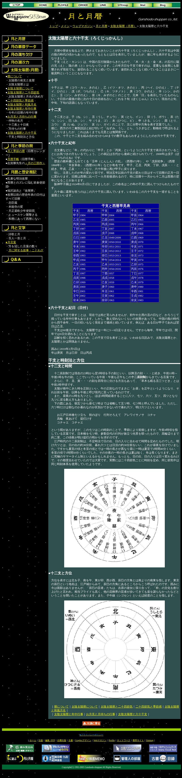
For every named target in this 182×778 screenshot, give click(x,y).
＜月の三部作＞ (35, 163)
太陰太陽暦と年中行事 (21, 108)
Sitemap (149, 740)
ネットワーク (123, 740)
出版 (40, 740)
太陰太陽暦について (20, 88)
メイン (65, 26)
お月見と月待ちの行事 (21, 116)
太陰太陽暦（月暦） (123, 26)
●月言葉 (11, 242)
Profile (112, 740)
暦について (14, 76)
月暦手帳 (13, 159)
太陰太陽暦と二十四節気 (23, 92)
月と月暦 (101, 26)
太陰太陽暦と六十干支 (21, 132)
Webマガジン (99, 740)
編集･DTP (50, 740)
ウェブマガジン (82, 26)
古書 (70, 740)
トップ (53, 26)
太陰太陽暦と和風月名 (21, 104)
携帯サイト (138, 740)
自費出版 (61, 740)
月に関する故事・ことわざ (25, 250)
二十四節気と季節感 (20, 100)
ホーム (33, 740)
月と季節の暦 (16, 151)
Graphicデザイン (83, 740)
